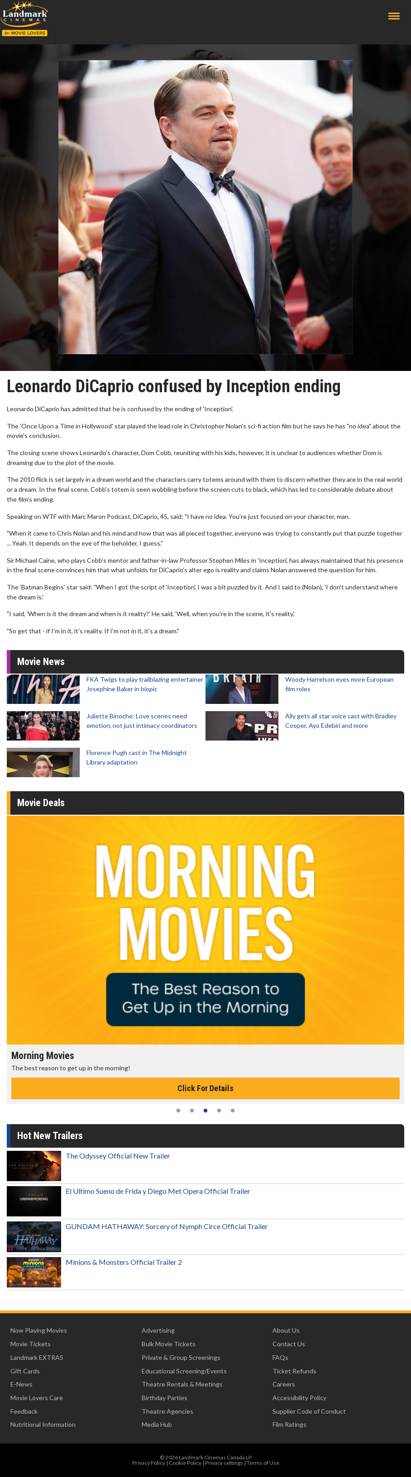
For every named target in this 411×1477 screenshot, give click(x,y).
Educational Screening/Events (184, 1371)
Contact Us (288, 1344)
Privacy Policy (148, 1462)
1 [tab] (178, 1110)
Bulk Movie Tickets (169, 1344)
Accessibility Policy (299, 1397)
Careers (283, 1384)
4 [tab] (219, 1110)
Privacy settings (224, 1462)
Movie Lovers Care (36, 1397)
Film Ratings (289, 1424)
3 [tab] (205, 1110)
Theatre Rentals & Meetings (182, 1384)
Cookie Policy (185, 1462)
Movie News (41, 661)
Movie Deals (41, 802)
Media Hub (157, 1424)
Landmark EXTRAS (36, 1357)
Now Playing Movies (38, 1330)
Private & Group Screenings (181, 1357)
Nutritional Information (43, 1424)
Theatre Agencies (167, 1411)
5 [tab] (232, 1110)
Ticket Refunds (294, 1371)
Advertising (158, 1330)
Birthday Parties (164, 1397)
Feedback (24, 1411)
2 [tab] (191, 1110)
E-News (21, 1384)
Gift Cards (25, 1371)
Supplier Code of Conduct (309, 1411)
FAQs (280, 1357)
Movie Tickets (30, 1344)
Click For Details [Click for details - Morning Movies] (205, 1088)
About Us (286, 1330)
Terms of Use (263, 1462)
